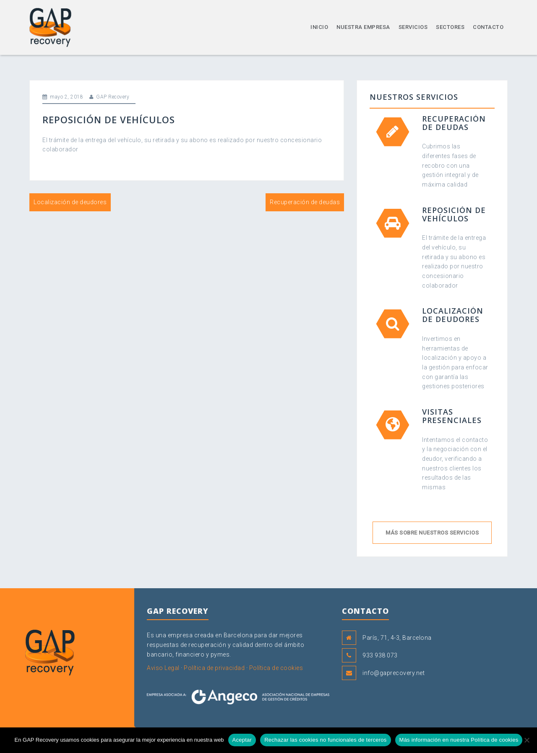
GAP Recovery (112, 97)
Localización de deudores (70, 202)
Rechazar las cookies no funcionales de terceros (325, 740)
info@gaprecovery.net (393, 673)
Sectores (450, 27)
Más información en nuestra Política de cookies (459, 740)
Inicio (319, 27)
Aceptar (242, 740)
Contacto (488, 27)
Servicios (413, 27)
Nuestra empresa (363, 27)
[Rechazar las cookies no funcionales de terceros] (526, 740)
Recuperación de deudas (305, 202)
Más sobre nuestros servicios (432, 533)
